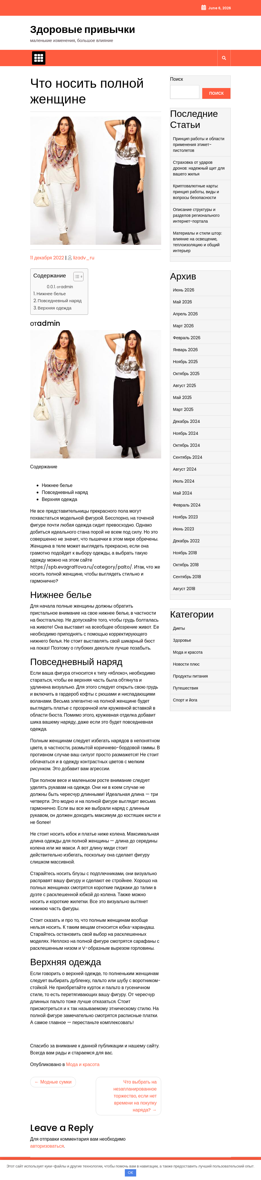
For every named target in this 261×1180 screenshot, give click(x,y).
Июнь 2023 (183, 529)
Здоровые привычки (82, 29)
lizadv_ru (83, 257)
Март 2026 (183, 326)
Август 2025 (184, 385)
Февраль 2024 (187, 505)
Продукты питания (190, 676)
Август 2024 (185, 469)
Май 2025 (182, 397)
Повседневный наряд (60, 301)
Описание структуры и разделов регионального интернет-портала (196, 215)
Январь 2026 (185, 350)
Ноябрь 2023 (185, 517)
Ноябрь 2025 (185, 362)
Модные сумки (56, 1082)
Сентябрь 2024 (188, 457)
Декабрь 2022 (186, 541)
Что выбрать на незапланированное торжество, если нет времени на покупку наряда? (135, 1096)
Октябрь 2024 (186, 445)
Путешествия (185, 688)
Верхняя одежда (55, 308)
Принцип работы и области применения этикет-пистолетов (199, 144)
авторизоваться (47, 1146)
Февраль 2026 (187, 338)
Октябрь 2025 (186, 374)
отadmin (65, 287)
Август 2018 (184, 589)
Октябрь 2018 (186, 565)
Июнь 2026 (184, 290)
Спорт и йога (185, 700)
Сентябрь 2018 (187, 577)
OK (130, 1172)
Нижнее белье (51, 294)
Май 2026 (182, 302)
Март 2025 (183, 409)
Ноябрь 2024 (186, 433)
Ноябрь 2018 (185, 553)
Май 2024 (182, 493)
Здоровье (182, 640)
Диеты (179, 628)
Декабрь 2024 (186, 421)
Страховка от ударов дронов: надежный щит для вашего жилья (199, 168)
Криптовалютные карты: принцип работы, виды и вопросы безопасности (196, 192)
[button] (75, 278)
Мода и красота (83, 1064)
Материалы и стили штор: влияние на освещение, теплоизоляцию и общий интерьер (197, 242)
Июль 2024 (184, 481)
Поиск (176, 79)
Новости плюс (186, 664)
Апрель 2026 (185, 314)
